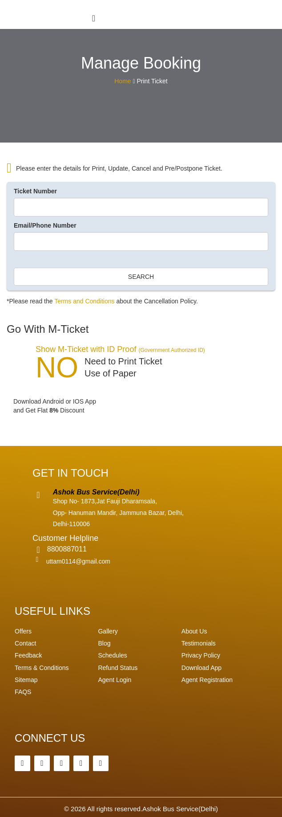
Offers (23, 631)
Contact (25, 643)
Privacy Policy (200, 655)
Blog (104, 643)
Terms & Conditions (41, 667)
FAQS (23, 691)
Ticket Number (35, 191)
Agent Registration (207, 679)
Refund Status (117, 667)
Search (141, 276)
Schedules (112, 655)
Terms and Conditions (84, 301)
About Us (194, 631)
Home (122, 81)
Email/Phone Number (45, 225)
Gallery (107, 631)
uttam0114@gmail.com (78, 561)
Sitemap (26, 679)
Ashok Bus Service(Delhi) (180, 809)
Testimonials (198, 643)
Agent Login (114, 679)
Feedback (28, 655)
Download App (201, 667)
